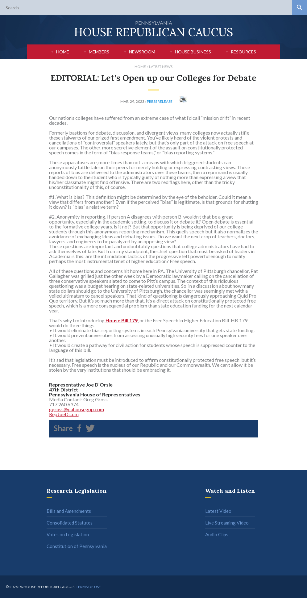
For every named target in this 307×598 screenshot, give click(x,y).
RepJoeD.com (64, 414)
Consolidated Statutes (70, 522)
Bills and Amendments (69, 511)
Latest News (160, 66)
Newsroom (142, 51)
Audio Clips (216, 534)
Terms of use (88, 586)
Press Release (159, 101)
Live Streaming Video (227, 522)
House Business (193, 51)
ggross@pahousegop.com (76, 409)
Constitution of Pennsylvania (77, 546)
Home (62, 51)
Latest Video (218, 511)
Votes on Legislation (68, 534)
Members (99, 51)
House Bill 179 (122, 320)
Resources (243, 51)
